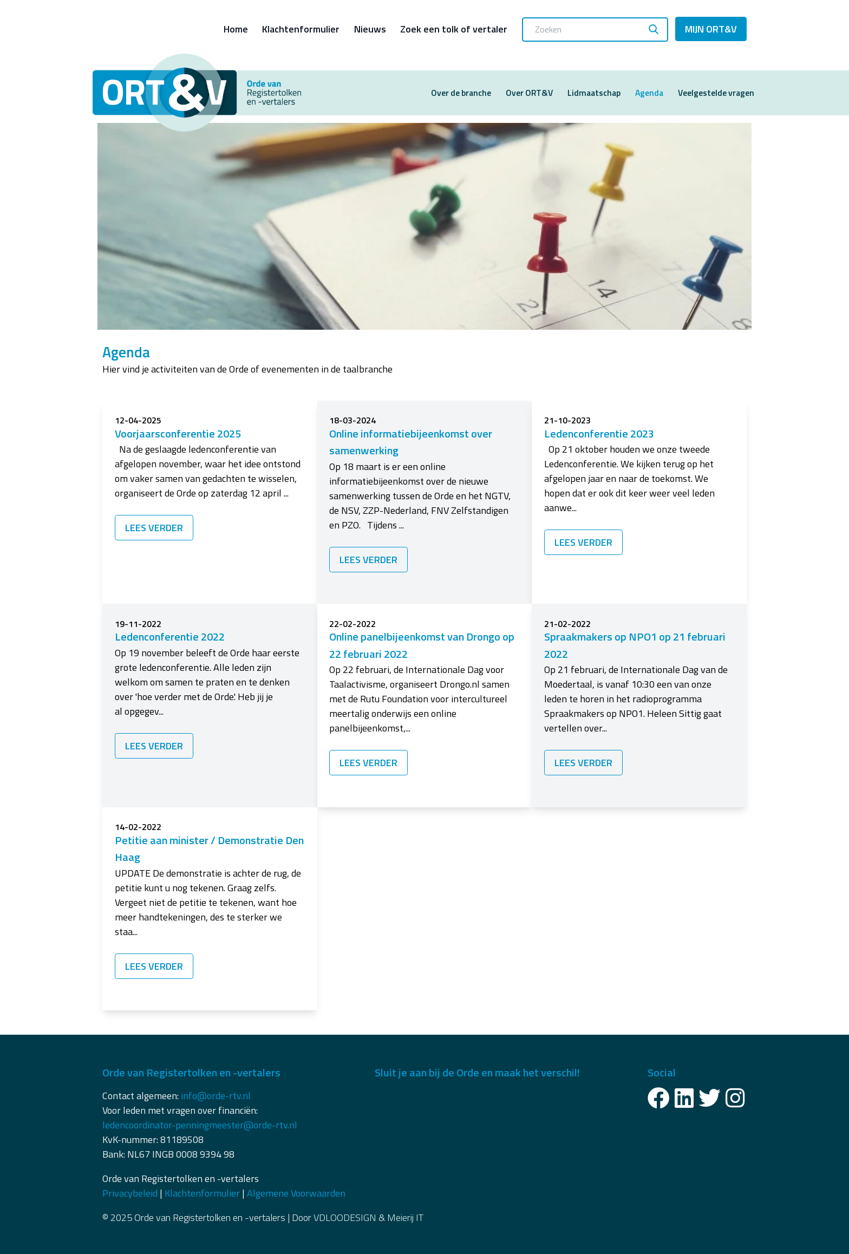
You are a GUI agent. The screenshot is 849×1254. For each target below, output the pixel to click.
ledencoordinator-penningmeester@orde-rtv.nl (199, 1125)
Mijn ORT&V (711, 29)
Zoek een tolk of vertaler (453, 29)
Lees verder (154, 527)
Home (236, 29)
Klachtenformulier (300, 29)
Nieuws (370, 29)
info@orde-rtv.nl (216, 1095)
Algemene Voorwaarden (296, 1193)
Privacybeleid (130, 1193)
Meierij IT (405, 1217)
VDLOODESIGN (345, 1217)
